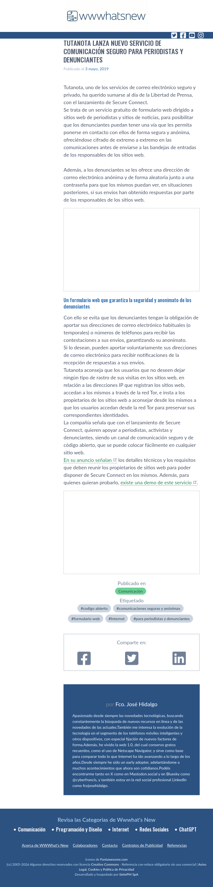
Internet (118, 618)
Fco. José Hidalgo (136, 704)
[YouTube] (192, 35)
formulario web (87, 618)
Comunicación (130, 591)
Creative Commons (105, 864)
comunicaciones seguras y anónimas (149, 608)
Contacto (110, 845)
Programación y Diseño (79, 829)
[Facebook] (183, 35)
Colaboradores (85, 845)
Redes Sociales (154, 829)
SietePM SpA (128, 874)
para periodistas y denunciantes (163, 618)
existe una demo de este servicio (155, 482)
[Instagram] (200, 35)
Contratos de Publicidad (142, 845)
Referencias (177, 845)
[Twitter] (174, 35)
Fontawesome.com (114, 859)
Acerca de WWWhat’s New (45, 845)
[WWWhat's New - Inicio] (106, 16)
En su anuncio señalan (88, 460)
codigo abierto (95, 608)
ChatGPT (188, 829)
